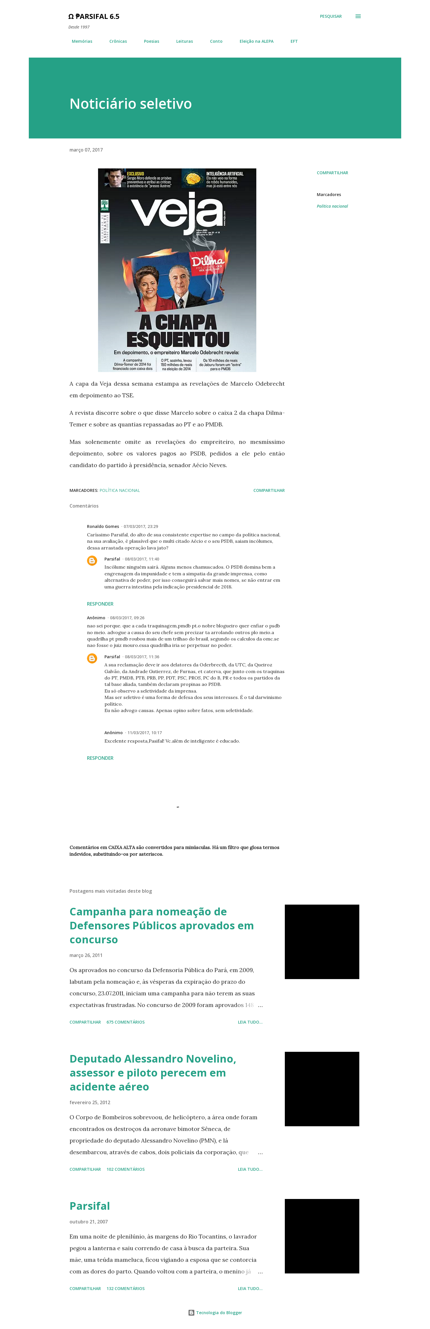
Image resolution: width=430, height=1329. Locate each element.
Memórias (78, 41)
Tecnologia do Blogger (215, 1312)
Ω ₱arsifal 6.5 (94, 16)
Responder (100, 604)
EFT (290, 41)
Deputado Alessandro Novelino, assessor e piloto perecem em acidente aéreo (153, 1073)
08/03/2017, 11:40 (142, 559)
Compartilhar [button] (332, 172)
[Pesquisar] (331, 16)
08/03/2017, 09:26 (127, 617)
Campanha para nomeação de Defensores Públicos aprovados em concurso (162, 925)
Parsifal (112, 559)
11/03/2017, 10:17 (144, 732)
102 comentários (125, 1169)
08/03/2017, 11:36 (142, 656)
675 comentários (125, 1022)
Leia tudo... (250, 1022)
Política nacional (332, 206)
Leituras (181, 41)
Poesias (148, 41)
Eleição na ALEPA (253, 41)
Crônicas (114, 41)
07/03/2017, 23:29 (141, 526)
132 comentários (125, 1288)
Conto (213, 41)
